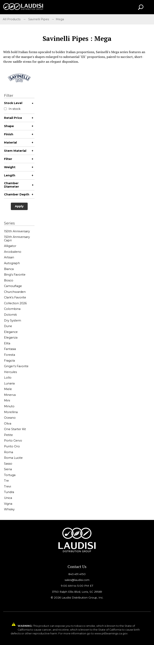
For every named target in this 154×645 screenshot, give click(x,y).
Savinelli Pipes (38, 19)
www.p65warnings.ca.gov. (111, 633)
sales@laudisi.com (77, 579)
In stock (12, 109)
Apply (19, 206)
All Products (11, 19)
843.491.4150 (77, 574)
